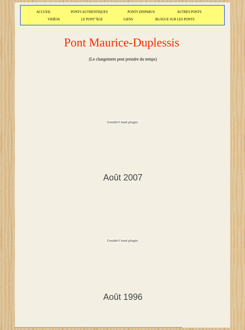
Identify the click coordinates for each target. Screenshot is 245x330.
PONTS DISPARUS (141, 12)
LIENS (128, 19)
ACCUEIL (43, 12)
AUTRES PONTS (189, 12)
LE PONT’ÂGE (92, 19)
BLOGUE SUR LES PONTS (175, 19)
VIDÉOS (54, 19)
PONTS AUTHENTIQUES (89, 12)
